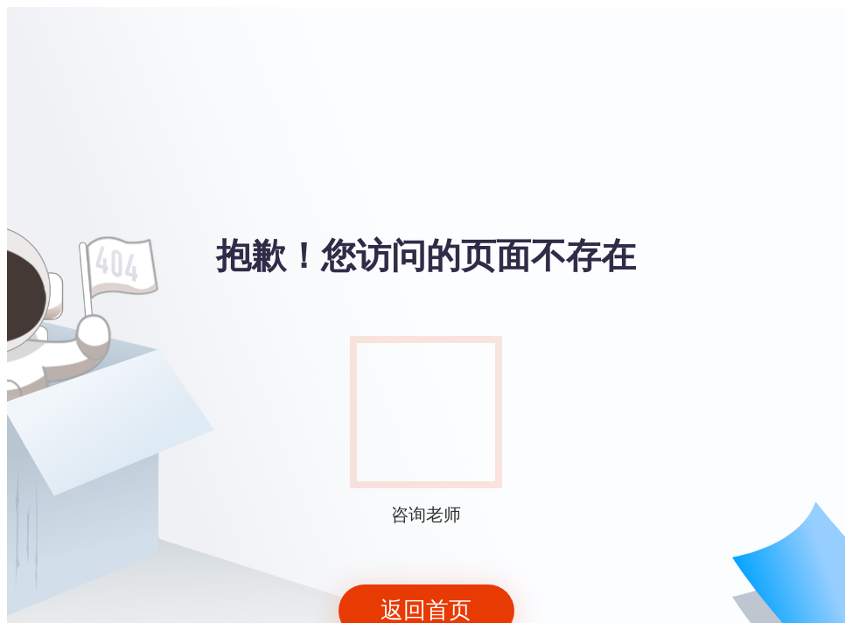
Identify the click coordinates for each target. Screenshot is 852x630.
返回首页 (426, 610)
